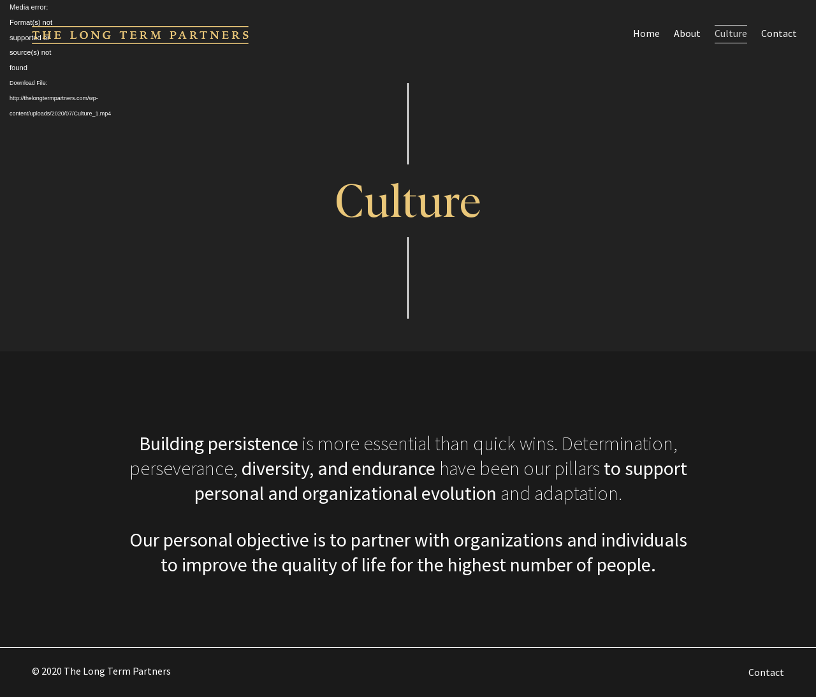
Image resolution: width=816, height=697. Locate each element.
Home (646, 33)
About (687, 33)
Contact (779, 33)
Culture (731, 33)
